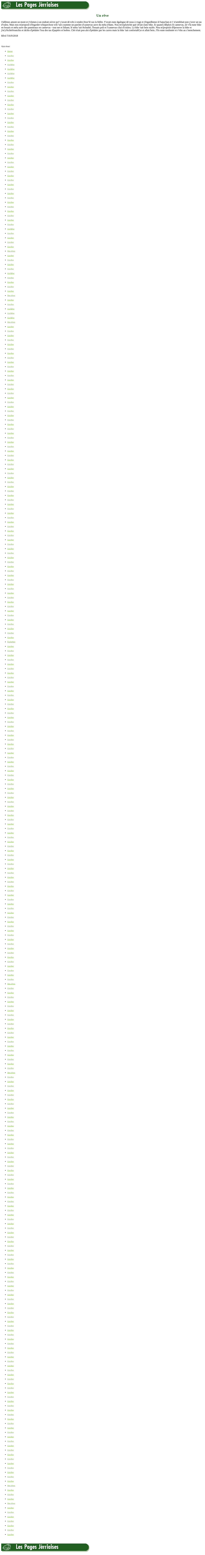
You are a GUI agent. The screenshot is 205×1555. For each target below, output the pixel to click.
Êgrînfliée (11, 642)
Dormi (10, 51)
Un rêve (10, 56)
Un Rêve (10, 64)
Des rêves (11, 251)
